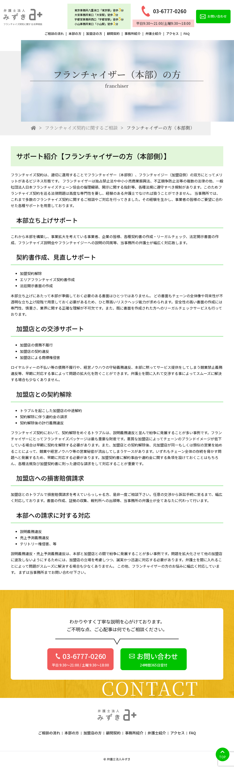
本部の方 (75, 33)
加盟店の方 (94, 33)
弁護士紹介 (153, 33)
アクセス (172, 33)
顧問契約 (113, 33)
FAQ (186, 33)
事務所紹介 (133, 33)
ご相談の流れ (54, 33)
